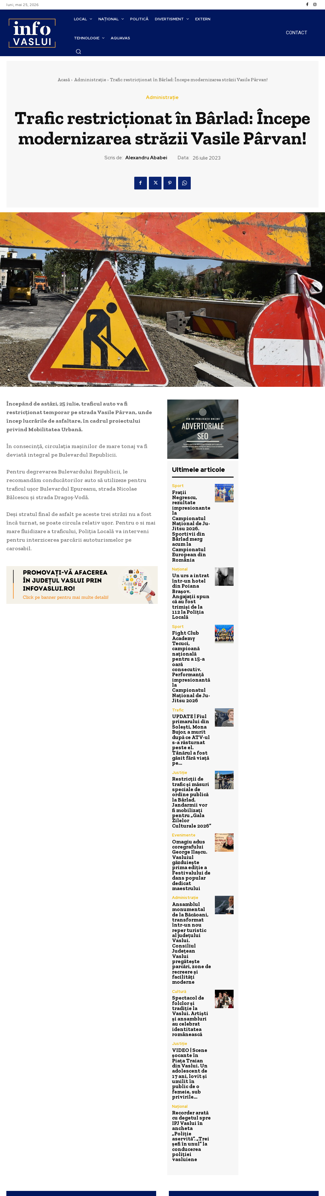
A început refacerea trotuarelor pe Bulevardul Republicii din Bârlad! (81, 1055)
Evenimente (183, 751)
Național (180, 550)
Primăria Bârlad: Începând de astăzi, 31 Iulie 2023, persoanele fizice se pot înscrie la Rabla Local (244, 1059)
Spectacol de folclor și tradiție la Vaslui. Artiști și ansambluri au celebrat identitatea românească (190, 898)
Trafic (177, 650)
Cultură (179, 879)
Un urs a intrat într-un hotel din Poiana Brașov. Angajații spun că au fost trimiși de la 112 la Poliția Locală (191, 569)
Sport (177, 486)
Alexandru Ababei (146, 158)
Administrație (90, 80)
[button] (78, 51)
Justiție (179, 701)
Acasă (63, 80)
